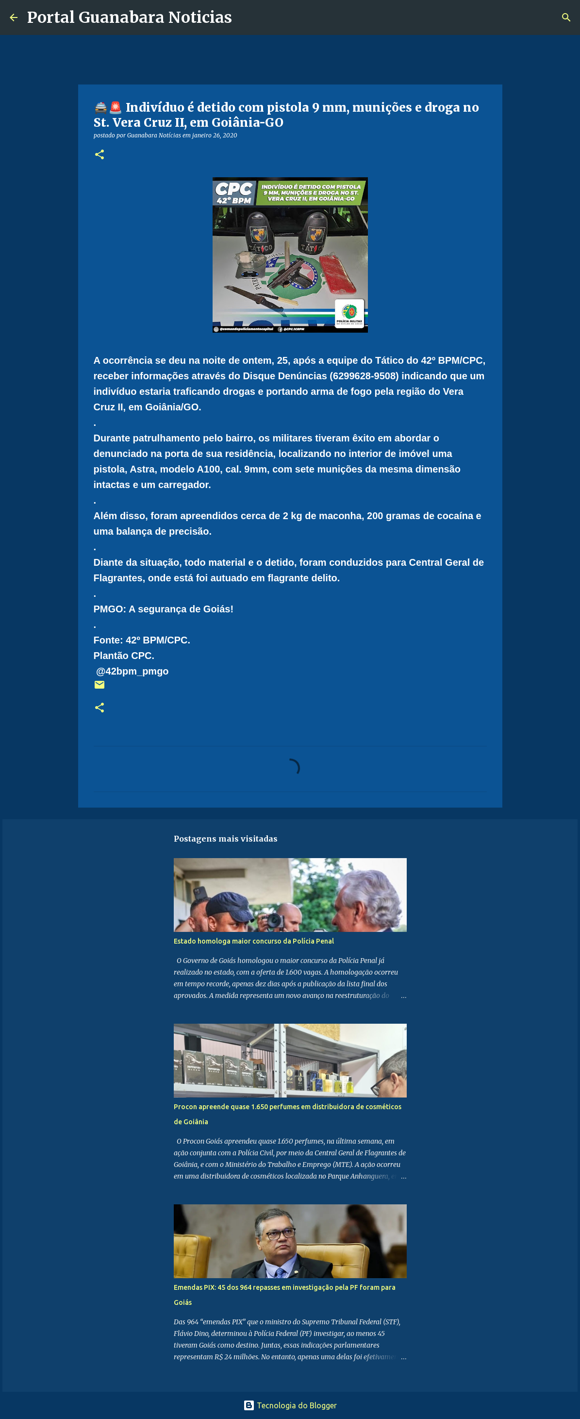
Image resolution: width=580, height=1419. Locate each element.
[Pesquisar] (245, 17)
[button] (99, 155)
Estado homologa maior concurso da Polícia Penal (254, 941)
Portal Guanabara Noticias (129, 17)
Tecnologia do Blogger (290, 1405)
